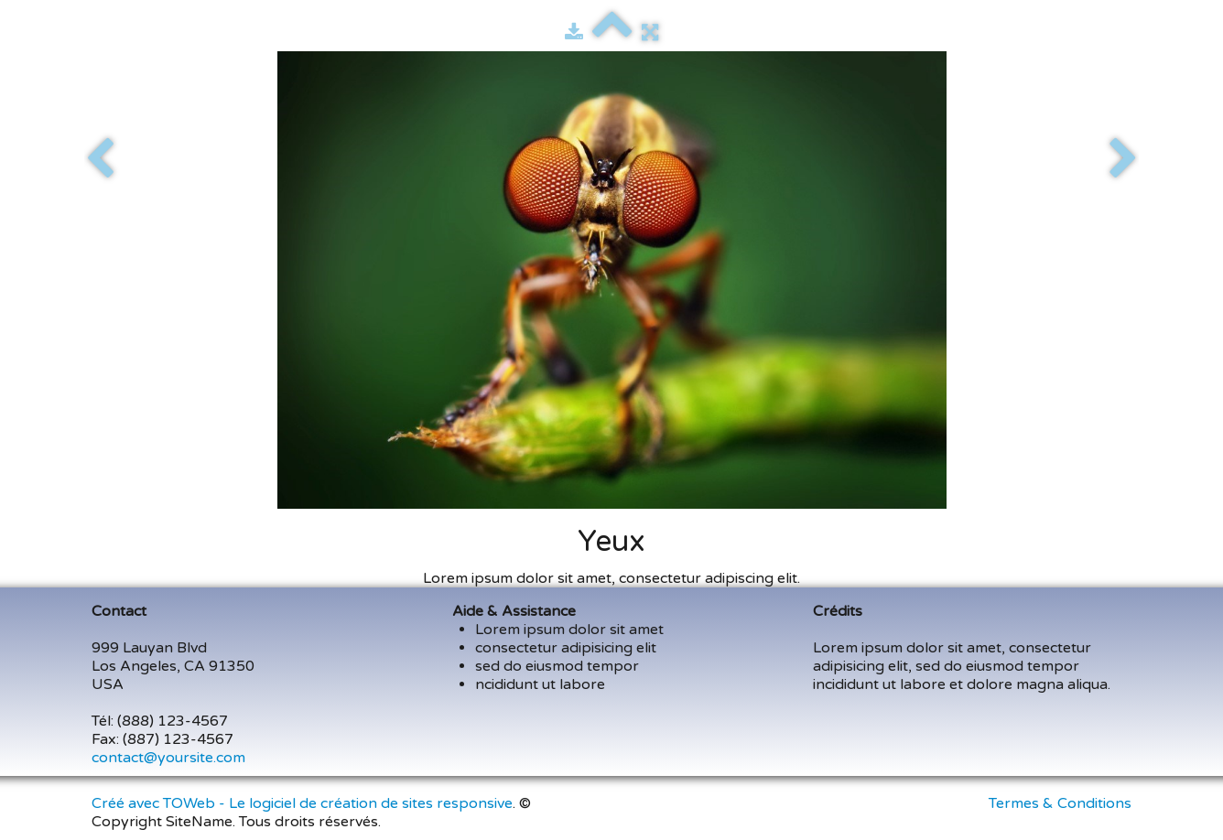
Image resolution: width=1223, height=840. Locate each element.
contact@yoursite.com (168, 757)
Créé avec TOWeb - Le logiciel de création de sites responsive (302, 803)
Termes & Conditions (1060, 803)
